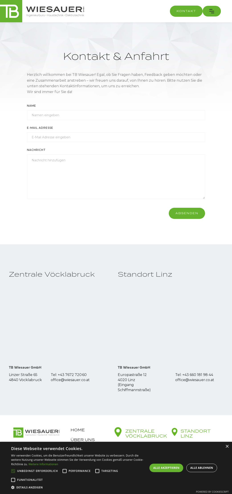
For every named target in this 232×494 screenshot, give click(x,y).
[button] (212, 11)
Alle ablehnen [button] (201, 468)
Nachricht (36, 150)
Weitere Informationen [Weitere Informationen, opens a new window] (43, 464)
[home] (42, 11)
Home (78, 430)
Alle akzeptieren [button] (166, 468)
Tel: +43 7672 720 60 (69, 375)
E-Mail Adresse (40, 127)
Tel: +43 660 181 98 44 (194, 375)
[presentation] (61, 213)
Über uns (83, 439)
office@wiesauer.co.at (70, 380)
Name (31, 105)
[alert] (116, 468)
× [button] (227, 446)
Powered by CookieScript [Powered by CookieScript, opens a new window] (212, 491)
